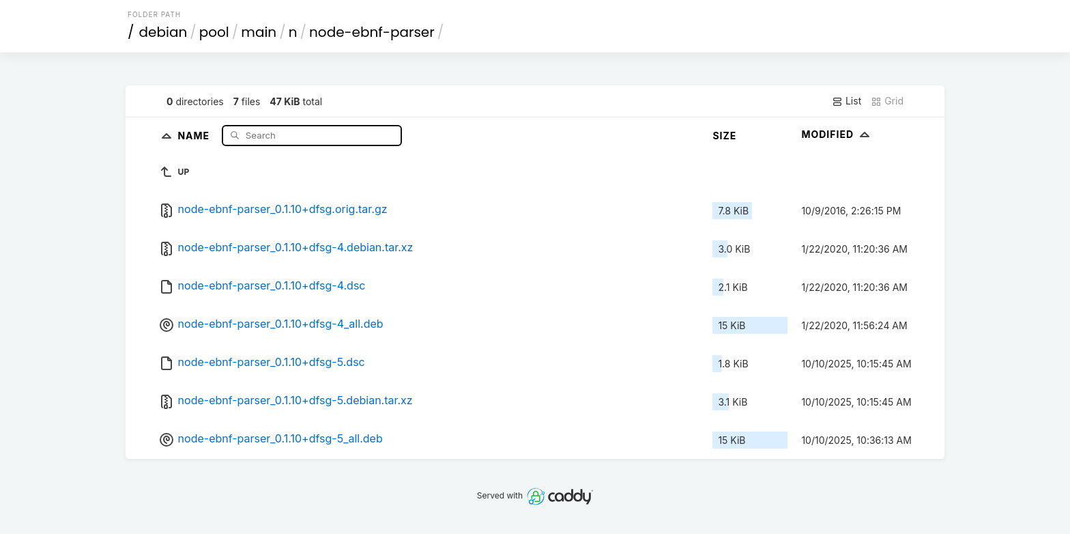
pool (214, 32)
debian (163, 32)
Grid (887, 101)
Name (194, 135)
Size (724, 135)
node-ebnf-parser (372, 32)
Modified (837, 134)
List (846, 101)
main (258, 32)
